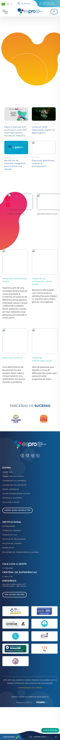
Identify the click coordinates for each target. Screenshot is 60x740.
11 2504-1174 (7, 577)
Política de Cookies (12, 543)
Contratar (14, 481)
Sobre (7, 472)
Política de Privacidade (14, 539)
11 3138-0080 (7, 568)
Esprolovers (8, 526)
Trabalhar (13, 476)
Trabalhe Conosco (11, 530)
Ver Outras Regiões (14, 594)
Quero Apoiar (16, 494)
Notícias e (12, 498)
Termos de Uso (9, 535)
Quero (10, 489)
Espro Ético (8, 548)
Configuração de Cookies (30, 688)
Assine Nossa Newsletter (17, 510)
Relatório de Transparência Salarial (20, 552)
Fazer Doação (50, 730)
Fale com (11, 502)
